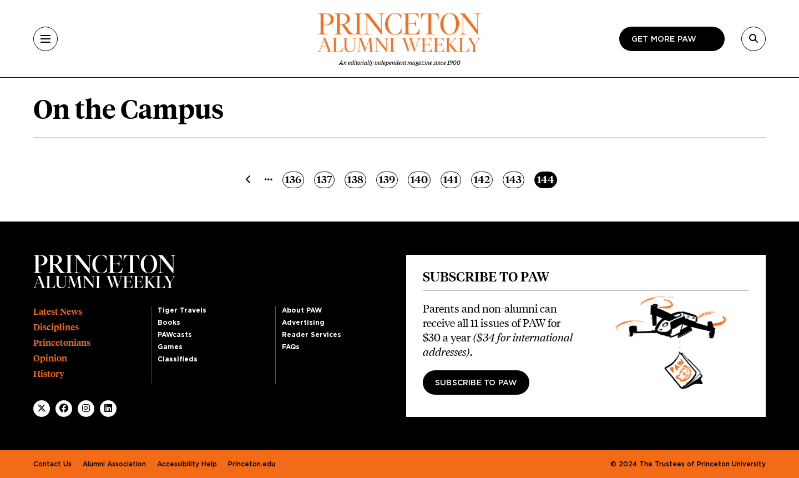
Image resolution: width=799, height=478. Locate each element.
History (48, 374)
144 (547, 179)
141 (452, 179)
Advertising (303, 322)
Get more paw (663, 39)
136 (294, 179)
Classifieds (178, 359)
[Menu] (45, 39)
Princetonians (61, 343)
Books (169, 322)
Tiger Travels (182, 310)
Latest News (57, 311)
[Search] (753, 39)
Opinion (50, 358)
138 (356, 179)
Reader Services (311, 334)
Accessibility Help (187, 464)
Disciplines (56, 327)
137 (325, 179)
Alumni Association (114, 464)
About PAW (302, 310)
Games (170, 347)
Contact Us (52, 464)
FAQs (291, 347)
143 (514, 179)
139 (388, 179)
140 (420, 179)
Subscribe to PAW (476, 383)
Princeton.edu (251, 464)
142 (483, 179)
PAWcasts (175, 334)
